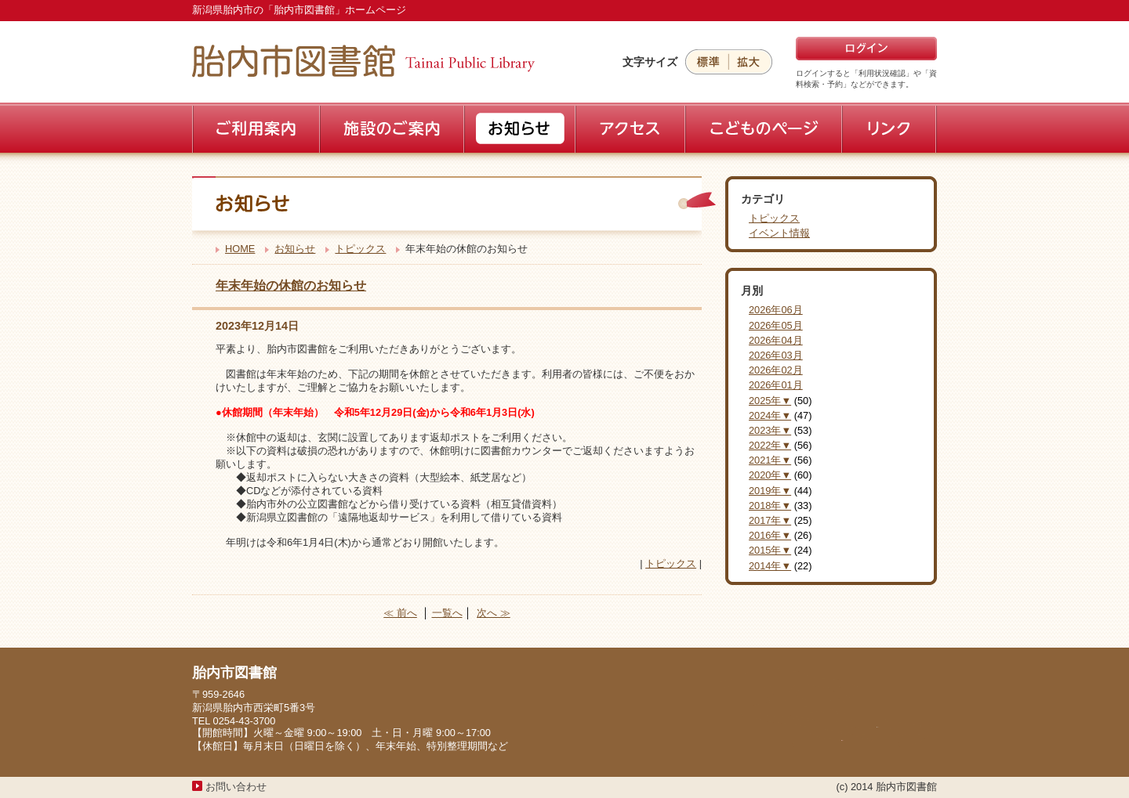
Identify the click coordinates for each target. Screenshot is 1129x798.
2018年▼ (770, 505)
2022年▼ (770, 445)
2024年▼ (770, 415)
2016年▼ (770, 535)
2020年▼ (770, 475)
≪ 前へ (400, 613)
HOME (240, 249)
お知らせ (294, 249)
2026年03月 (776, 355)
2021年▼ (770, 460)
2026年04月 (776, 340)
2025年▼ (770, 400)
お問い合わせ (236, 787)
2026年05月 (776, 325)
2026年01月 (776, 385)
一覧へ (447, 613)
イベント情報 (779, 233)
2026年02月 (776, 370)
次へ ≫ (493, 613)
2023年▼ (770, 430)
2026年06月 (776, 310)
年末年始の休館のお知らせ (291, 285)
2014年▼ (770, 566)
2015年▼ (770, 550)
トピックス (360, 249)
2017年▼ (770, 520)
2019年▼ (770, 490)
